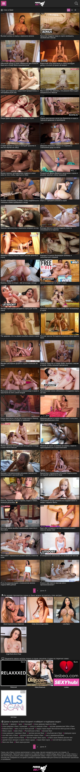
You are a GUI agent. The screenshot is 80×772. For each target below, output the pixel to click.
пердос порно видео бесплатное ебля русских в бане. (55, 728)
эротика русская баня (36, 733)
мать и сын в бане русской (24, 728)
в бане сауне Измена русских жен (60, 737)
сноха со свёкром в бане (38, 726)
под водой (28, 724)
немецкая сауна (70, 733)
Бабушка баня (7, 728)
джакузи (13, 724)
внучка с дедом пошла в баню (13, 737)
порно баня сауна (43, 740)
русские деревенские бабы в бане (62, 726)
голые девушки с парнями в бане (14, 733)
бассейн (5, 724)
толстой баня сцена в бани (62, 740)
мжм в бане (18, 731)
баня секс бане (7, 742)
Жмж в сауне (7, 731)
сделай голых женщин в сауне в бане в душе (18, 740)
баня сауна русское (23, 742)
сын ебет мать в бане (10, 735)
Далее (43, 590)
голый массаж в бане (54, 733)
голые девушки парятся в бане (45, 724)
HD (72, 10)
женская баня (47, 731)
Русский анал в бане (32, 731)
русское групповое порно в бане (31, 735)
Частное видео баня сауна (36, 737)
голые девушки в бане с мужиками (14, 726)
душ (20, 724)
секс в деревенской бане (55, 735)
